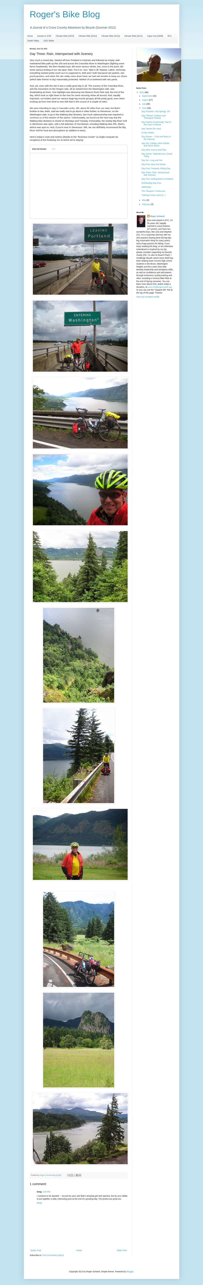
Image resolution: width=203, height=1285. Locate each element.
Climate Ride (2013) (110, 36)
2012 (142, 92)
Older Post (122, 1250)
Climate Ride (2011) (133, 36)
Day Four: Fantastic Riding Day (155, 168)
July (144, 104)
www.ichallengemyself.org (160, 287)
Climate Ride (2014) (88, 36)
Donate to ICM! (44, 36)
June (144, 108)
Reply (39, 1203)
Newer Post (36, 1250)
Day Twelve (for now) (151, 128)
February (146, 204)
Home (30, 36)
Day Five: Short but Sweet (153, 164)
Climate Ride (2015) (65, 36)
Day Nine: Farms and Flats (153, 150)
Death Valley (33, 41)
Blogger (129, 1271)
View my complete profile (147, 297)
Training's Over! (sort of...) (153, 195)
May (144, 200)
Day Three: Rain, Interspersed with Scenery (155, 173)
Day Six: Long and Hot (151, 160)
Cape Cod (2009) (155, 36)
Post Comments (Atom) (53, 1255)
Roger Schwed (157, 216)
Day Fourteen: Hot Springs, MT (155, 111)
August (145, 100)
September (147, 96)
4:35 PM (46, 1192)
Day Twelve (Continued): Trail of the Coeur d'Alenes (156, 123)
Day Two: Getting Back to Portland (157, 179)
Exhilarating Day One (151, 183)
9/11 (169, 36)
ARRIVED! (146, 187)
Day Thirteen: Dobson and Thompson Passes (153, 116)
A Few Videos (147, 132)
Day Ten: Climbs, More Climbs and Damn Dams (155, 144)
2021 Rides (49, 41)
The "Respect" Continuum (153, 191)
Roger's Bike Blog (65, 14)
